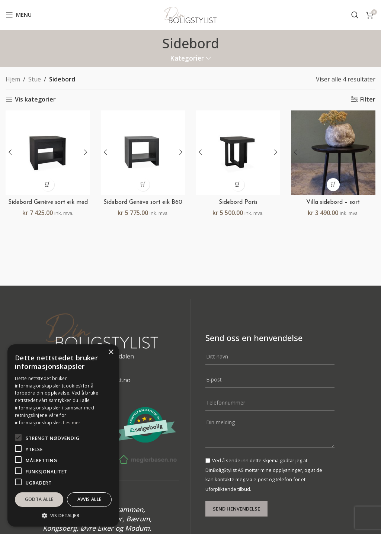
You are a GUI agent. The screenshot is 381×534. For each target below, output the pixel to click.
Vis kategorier (35, 99)
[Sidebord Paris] (238, 152)
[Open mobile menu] (18, 14)
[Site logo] (190, 14)
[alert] (63, 435)
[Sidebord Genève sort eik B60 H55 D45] (143, 152)
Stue (34, 79)
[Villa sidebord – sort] (333, 152)
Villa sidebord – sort (333, 202)
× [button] (110, 352)
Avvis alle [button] (89, 499)
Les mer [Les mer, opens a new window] (71, 422)
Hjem (13, 79)
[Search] (355, 14)
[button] (47, 184)
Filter (367, 99)
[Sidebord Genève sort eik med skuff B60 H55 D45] (48, 152)
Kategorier (187, 58)
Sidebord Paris (238, 202)
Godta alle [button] (39, 499)
